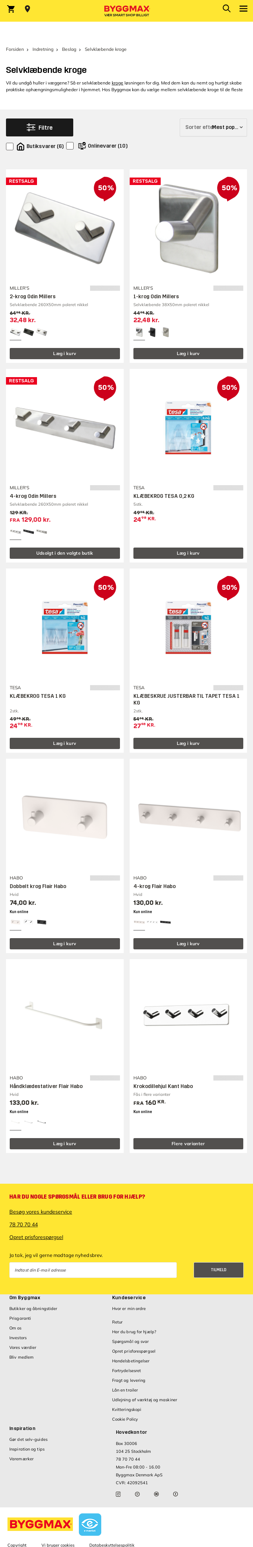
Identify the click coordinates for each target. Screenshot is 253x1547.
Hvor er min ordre (129, 1308)
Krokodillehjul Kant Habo (163, 1086)
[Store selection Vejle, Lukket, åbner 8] (27, 9)
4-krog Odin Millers (33, 496)
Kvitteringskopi (127, 1409)
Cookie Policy (125, 1419)
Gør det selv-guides (28, 1439)
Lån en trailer (125, 1390)
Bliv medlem (21, 1357)
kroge (117, 83)
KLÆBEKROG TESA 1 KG (38, 696)
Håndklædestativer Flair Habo (46, 1086)
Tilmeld (218, 1269)
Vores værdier (22, 1347)
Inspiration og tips (26, 1449)
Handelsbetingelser (131, 1360)
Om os (15, 1328)
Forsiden (15, 49)
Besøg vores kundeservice (40, 1211)
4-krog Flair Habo (154, 886)
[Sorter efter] (213, 127)
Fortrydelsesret (126, 1370)
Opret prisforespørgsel (36, 1237)
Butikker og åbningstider (33, 1308)
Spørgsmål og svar (130, 1341)
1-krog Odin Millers (156, 296)
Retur (117, 1322)
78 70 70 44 (23, 1224)
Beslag (69, 49)
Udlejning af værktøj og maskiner (144, 1399)
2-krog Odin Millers (33, 296)
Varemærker (21, 1458)
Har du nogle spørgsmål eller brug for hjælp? (77, 1196)
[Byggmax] (126, 11)
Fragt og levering (129, 1380)
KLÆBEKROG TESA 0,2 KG (163, 496)
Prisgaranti (20, 1318)
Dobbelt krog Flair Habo (38, 886)
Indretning (43, 49)
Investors (18, 1337)
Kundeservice (129, 1298)
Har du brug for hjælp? (134, 1331)
